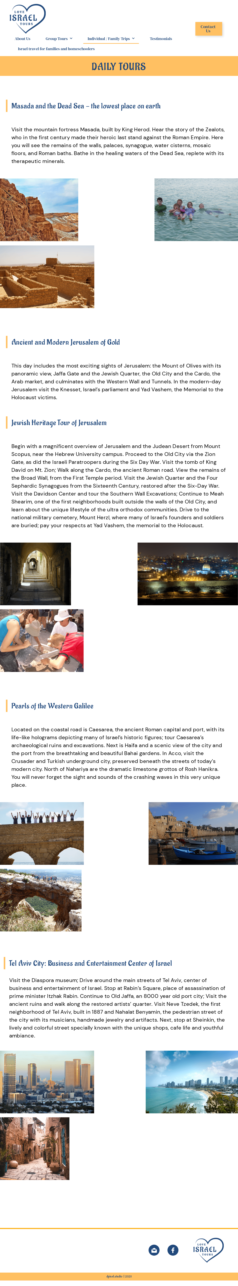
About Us (22, 44)
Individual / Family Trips (111, 44)
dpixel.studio (114, 1282)
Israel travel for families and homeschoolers (56, 54)
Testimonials (161, 44)
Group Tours (59, 44)
